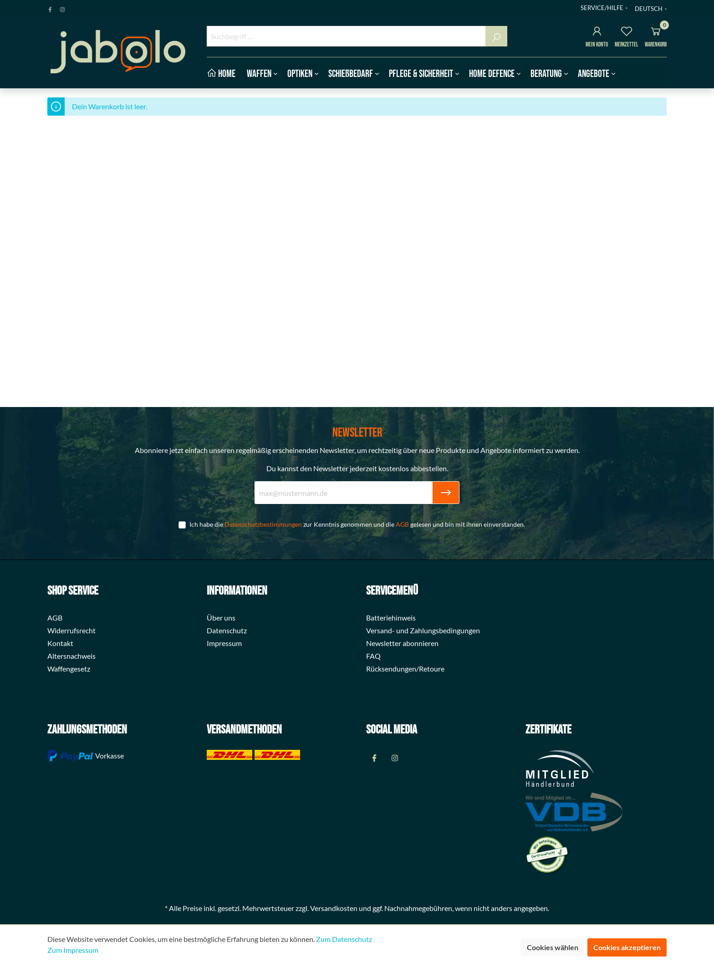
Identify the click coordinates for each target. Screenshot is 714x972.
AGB (402, 524)
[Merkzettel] (626, 32)
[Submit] (445, 492)
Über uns (221, 617)
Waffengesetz (68, 668)
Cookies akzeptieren (627, 947)
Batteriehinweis (391, 617)
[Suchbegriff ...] (346, 36)
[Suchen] (496, 36)
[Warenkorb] (655, 32)
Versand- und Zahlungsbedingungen (423, 630)
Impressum (224, 643)
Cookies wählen (552, 947)
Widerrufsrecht (71, 630)
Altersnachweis (71, 655)
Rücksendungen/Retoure (405, 668)
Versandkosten (333, 908)
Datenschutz (227, 630)
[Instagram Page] (62, 7)
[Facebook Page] (50, 7)
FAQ (373, 655)
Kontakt (60, 643)
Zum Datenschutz (344, 939)
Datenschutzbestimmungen (263, 524)
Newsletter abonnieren (402, 643)
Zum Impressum (72, 950)
